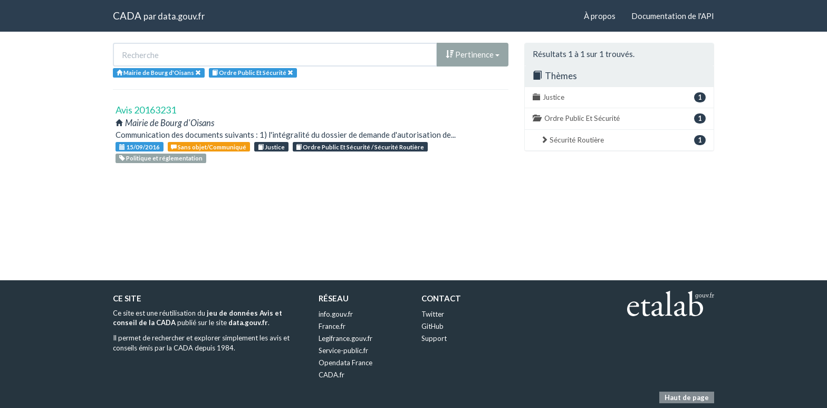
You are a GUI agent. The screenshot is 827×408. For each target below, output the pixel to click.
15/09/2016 (139, 147)
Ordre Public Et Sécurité (619, 118)
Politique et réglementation (161, 158)
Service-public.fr (343, 350)
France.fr (332, 326)
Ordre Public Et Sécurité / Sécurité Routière (360, 147)
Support (434, 338)
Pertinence (472, 54)
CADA (127, 16)
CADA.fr (331, 375)
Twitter (432, 314)
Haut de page (687, 397)
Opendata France (345, 362)
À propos (600, 16)
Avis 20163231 (146, 110)
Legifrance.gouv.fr (345, 338)
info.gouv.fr (336, 314)
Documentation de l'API (672, 16)
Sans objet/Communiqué (208, 147)
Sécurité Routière (623, 140)
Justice (271, 147)
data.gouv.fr (181, 16)
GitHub (432, 326)
